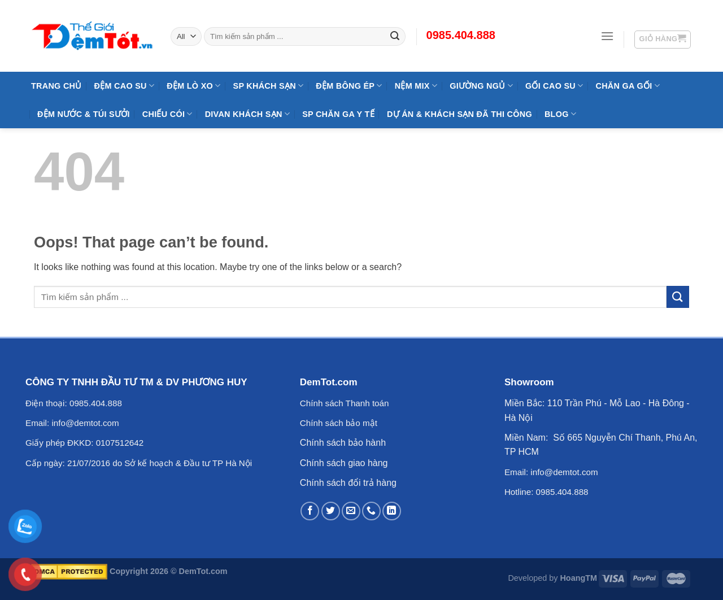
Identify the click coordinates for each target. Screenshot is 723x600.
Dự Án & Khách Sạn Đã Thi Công (459, 114)
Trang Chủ (56, 85)
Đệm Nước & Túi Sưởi (83, 114)
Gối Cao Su (554, 85)
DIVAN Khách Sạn (247, 113)
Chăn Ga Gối (627, 85)
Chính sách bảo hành (343, 442)
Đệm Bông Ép (349, 85)
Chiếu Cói (167, 113)
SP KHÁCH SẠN (268, 85)
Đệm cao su (124, 85)
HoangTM (578, 577)
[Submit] (678, 297)
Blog (560, 113)
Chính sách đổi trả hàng (348, 483)
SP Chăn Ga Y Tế (338, 114)
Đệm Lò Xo (193, 85)
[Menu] (607, 36)
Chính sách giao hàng (344, 463)
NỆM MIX (416, 85)
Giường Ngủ (481, 85)
